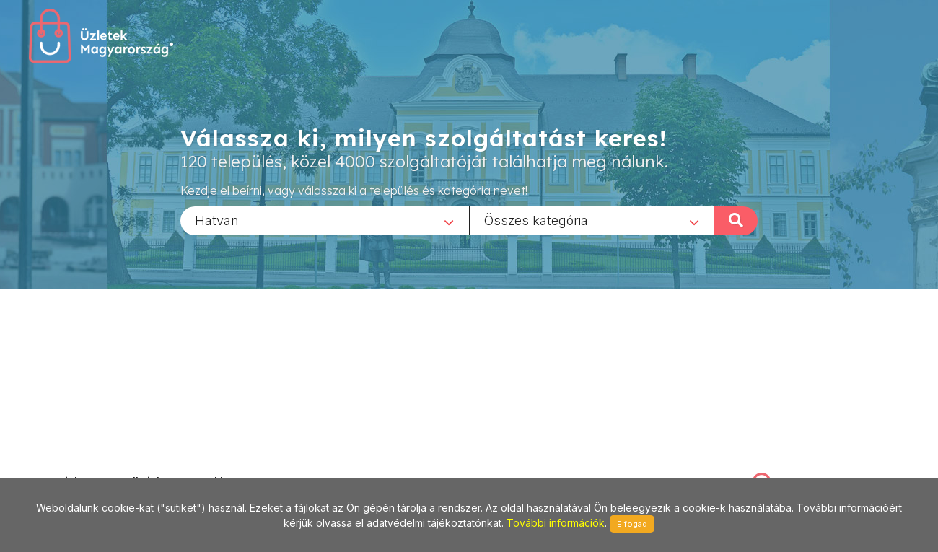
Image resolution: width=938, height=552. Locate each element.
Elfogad (632, 524)
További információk (556, 523)
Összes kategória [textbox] (536, 219)
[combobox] (324, 220)
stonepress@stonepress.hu (94, 465)
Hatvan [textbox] (217, 219)
